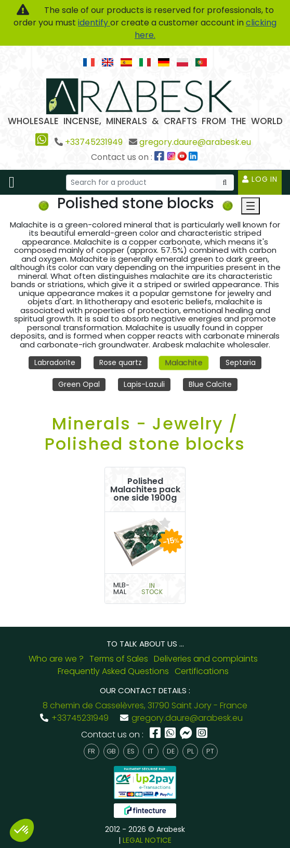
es (131, 751)
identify (94, 23)
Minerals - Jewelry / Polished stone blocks (145, 433)
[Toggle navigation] (11, 182)
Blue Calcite (210, 384)
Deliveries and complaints (206, 659)
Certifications (202, 671)
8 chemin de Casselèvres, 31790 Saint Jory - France (145, 705)
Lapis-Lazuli (144, 384)
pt (210, 751)
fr (91, 751)
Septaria (241, 362)
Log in (260, 179)
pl (190, 751)
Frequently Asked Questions (113, 671)
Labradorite (54, 362)
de (171, 751)
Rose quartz (120, 362)
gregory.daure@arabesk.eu (195, 142)
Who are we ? (56, 659)
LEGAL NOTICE (147, 840)
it (150, 751)
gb (111, 751)
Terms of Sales (118, 659)
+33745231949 (94, 142)
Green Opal (79, 384)
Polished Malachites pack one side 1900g (145, 489)
